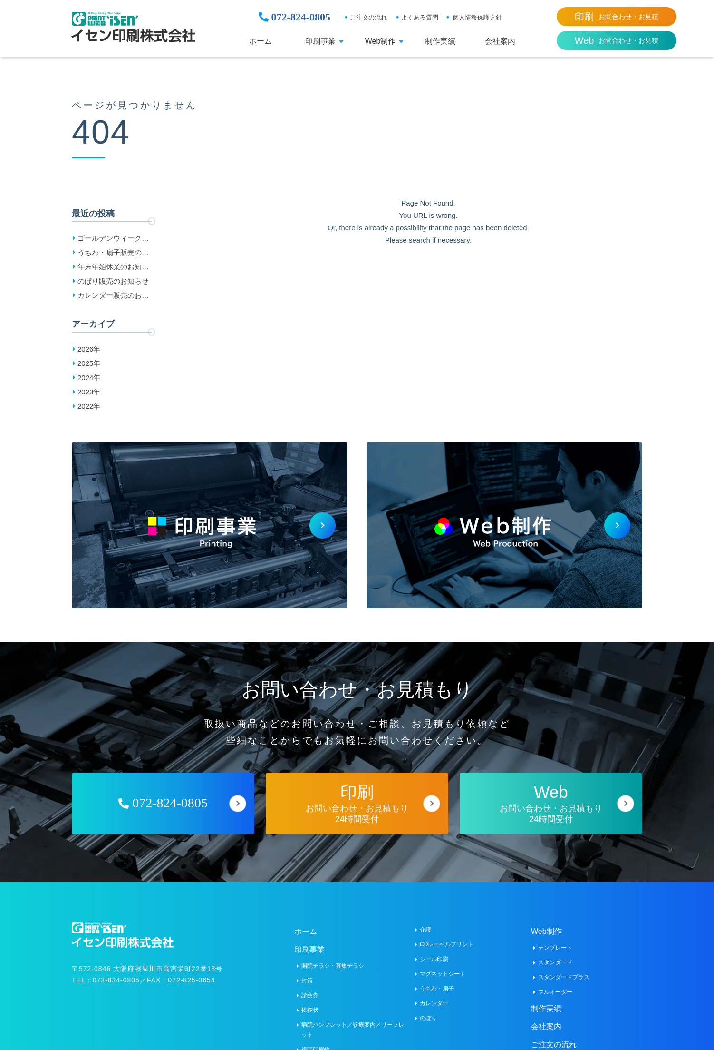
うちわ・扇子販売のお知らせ (113, 254)
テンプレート (555, 947)
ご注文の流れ (368, 17)
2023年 (88, 392)
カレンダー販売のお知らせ (113, 297)
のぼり (428, 1018)
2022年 (88, 406)
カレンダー (434, 1003)
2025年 (88, 363)
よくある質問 (419, 17)
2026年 (88, 349)
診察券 (309, 995)
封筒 (307, 980)
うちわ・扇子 (437, 988)
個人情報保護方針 (477, 17)
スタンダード (555, 962)
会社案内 (500, 41)
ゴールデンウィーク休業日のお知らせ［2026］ (113, 239)
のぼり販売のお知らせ (113, 281)
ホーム (260, 41)
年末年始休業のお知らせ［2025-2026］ (113, 268)
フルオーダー (555, 992)
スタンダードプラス (563, 977)
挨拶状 (309, 1010)
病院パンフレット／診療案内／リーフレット (352, 1029)
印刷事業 (320, 41)
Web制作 (380, 41)
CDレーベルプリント (446, 944)
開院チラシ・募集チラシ (332, 965)
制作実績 (440, 41)
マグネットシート (442, 974)
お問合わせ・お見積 (616, 16)
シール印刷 (434, 959)
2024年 (88, 377)
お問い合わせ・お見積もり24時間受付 (357, 803)
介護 (425, 929)
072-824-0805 (294, 17)
